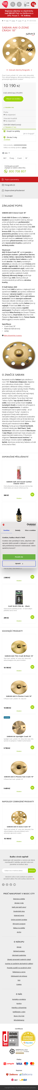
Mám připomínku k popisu (13, 335)
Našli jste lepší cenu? (19, 907)
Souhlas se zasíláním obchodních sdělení (19, 964)
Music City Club (19, 1016)
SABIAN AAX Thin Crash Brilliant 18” (19, 656)
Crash (19, 20)
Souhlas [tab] (6, 530)
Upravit (19, 563)
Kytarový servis (19, 915)
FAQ (19, 980)
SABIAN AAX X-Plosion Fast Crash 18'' (19, 777)
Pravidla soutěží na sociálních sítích (19, 968)
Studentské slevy (19, 911)
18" (25, 20)
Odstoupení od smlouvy (19, 976)
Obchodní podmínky (19, 955)
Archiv (19, 932)
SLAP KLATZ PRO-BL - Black (19, 606)
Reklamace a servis (19, 972)
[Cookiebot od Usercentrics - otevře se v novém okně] (27, 524)
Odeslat (32, 870)
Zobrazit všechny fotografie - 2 (20, 70)
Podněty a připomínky (19, 1008)
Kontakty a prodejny (19, 999)
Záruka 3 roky (12, 137)
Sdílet (6, 153)
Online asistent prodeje (19, 920)
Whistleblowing (19, 1020)
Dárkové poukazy (19, 951)
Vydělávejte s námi (19, 1012)
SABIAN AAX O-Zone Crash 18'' (19, 827)
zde (33, 879)
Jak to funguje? (28, 134)
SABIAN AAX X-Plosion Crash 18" (19, 696)
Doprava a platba (19, 899)
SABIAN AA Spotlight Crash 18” (19, 736)
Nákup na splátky (19, 928)
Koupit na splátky (13, 131)
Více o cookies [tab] (30, 530)
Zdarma (7, 140)
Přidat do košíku (13, 99)
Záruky (19, 947)
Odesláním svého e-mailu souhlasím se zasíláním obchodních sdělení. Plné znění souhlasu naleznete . (19, 878)
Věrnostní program (19, 924)
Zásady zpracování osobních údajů (19, 959)
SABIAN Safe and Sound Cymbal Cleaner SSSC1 (19, 483)
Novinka (7, 717)
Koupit (32, 494)
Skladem (19, 498)
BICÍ (7, 20)
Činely (13, 20)
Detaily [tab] (17, 530)
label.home (2, 20)
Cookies (19, 984)
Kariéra (19, 1003)
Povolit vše (19, 557)
